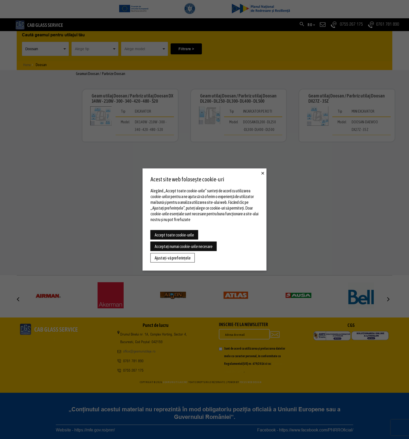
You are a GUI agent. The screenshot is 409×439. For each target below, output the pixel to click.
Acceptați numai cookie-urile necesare (184, 246)
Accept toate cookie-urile (174, 235)
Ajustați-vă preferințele (173, 258)
